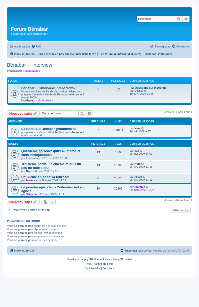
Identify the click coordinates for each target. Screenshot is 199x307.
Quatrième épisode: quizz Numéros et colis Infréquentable (50, 153)
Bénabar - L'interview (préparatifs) (48, 88)
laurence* (32, 180)
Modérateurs (32, 70)
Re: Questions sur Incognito (148, 87)
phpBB (88, 259)
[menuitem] (36, 46)
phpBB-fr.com (106, 264)
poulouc (31, 132)
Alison (138, 176)
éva (136, 150)
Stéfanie (31, 194)
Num (137, 128)
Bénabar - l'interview (29, 65)
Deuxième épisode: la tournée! (45, 177)
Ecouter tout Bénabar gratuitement (48, 129)
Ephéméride (33, 158)
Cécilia (138, 90)
